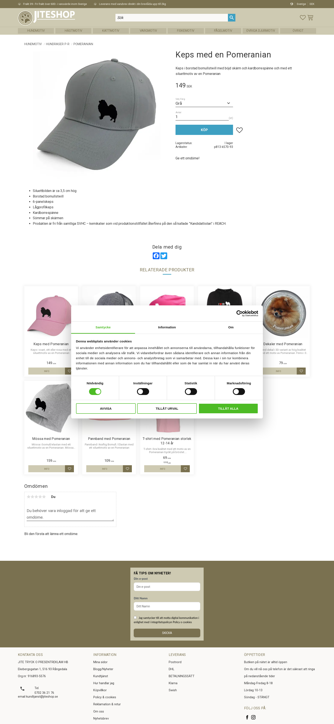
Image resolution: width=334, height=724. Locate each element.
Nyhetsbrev (101, 718)
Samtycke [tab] (103, 327)
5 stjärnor (44, 497)
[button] (303, 17)
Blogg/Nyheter (103, 669)
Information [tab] (167, 327)
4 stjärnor (40, 497)
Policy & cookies (104, 697)
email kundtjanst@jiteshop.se (38, 696)
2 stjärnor (32, 497)
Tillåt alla (228, 408)
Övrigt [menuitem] (298, 31)
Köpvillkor (100, 690)
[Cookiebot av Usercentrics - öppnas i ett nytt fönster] (239, 313)
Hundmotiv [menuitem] (36, 31)
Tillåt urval (167, 408)
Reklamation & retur (107, 704)
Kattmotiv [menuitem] (110, 31)
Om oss (98, 711)
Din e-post (141, 578)
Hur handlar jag (103, 683)
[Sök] (231, 17)
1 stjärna (28, 497)
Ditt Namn (141, 598)
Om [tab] (230, 327)
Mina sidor (100, 662)
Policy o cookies (182, 622)
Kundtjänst (100, 676)
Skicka (167, 633)
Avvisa (106, 408)
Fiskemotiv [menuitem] (185, 31)
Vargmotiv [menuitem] (148, 31)
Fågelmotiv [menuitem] (223, 31)
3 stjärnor (36, 497)
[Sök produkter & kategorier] (171, 17)
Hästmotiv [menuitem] (73, 31)
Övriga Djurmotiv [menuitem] (260, 31)
